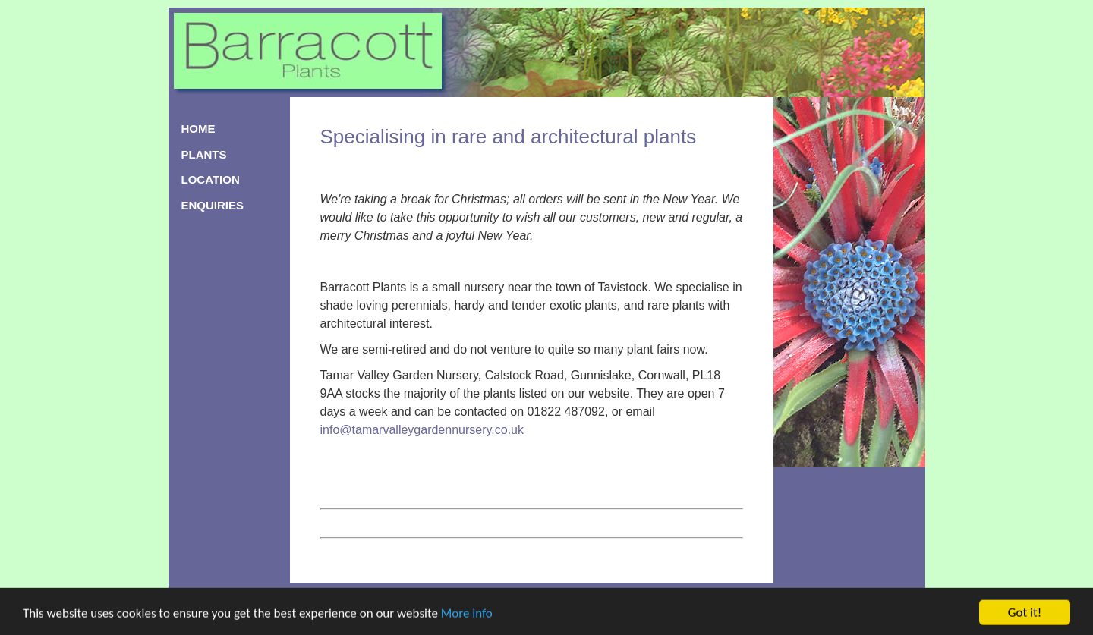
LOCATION (210, 179)
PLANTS (204, 154)
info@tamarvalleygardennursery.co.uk (422, 429)
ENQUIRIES (212, 205)
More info (467, 616)
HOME (198, 128)
